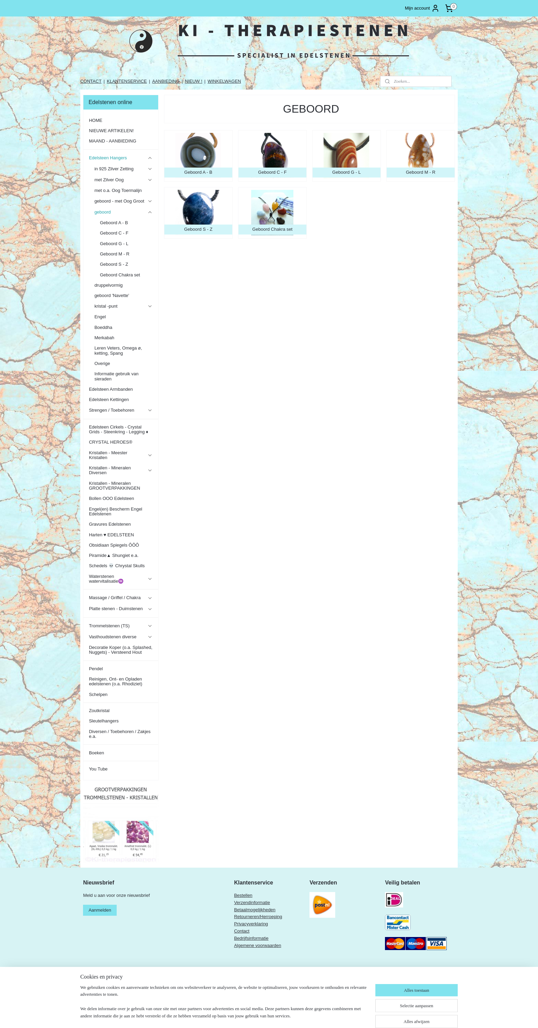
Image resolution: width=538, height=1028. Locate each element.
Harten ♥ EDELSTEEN (111, 534)
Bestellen (243, 895)
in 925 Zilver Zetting (123, 169)
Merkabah (104, 337)
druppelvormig (108, 285)
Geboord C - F (114, 233)
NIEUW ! (193, 81)
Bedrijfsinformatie (251, 938)
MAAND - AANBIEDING (112, 141)
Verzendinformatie (252, 902)
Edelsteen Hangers (120, 158)
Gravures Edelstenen (110, 524)
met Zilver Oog (123, 180)
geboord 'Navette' (111, 295)
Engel (100, 316)
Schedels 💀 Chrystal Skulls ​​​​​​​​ (117, 565)
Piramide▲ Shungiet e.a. (113, 555)
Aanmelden (100, 910)
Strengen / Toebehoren (120, 410)
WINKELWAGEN (224, 81)
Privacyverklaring (251, 923)
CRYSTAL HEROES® (110, 442)
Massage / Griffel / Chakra (120, 598)
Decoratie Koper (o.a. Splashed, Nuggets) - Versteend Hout (120, 650)
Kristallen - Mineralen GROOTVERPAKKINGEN (114, 486)
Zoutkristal (99, 710)
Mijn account (422, 8)
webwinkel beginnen (302, 1015)
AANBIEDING (165, 81)
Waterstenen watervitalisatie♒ (120, 579)
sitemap (267, 1015)
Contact (241, 931)
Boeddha (103, 327)
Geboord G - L (114, 243)
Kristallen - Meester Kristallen (120, 455)
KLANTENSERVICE (127, 81)
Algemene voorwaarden (257, 945)
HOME (95, 120)
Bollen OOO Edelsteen (111, 498)
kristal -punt (123, 306)
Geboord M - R (114, 253)
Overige (102, 363)
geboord (123, 212)
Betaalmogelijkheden (255, 909)
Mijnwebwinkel (355, 1015)
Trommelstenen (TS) (120, 626)
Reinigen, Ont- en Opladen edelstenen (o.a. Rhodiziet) (115, 681)
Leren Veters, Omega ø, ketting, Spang (118, 350)
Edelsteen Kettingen (109, 399)
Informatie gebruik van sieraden (116, 376)
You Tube (98, 769)
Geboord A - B (114, 222)
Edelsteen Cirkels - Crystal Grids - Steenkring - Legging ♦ (118, 429)
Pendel (96, 668)
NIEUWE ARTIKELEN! (111, 130)
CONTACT (91, 81)
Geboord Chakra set (120, 274)
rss (279, 1015)
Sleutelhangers (104, 720)
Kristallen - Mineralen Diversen (120, 470)
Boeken (96, 752)
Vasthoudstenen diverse (120, 637)
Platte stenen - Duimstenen (120, 609)
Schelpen (98, 694)
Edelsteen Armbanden (111, 389)
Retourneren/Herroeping (258, 916)
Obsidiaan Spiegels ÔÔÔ (114, 545)
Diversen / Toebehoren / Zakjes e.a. (120, 734)
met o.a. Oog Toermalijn (118, 190)
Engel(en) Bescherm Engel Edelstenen (115, 511)
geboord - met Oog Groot (123, 201)
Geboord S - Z (114, 264)
